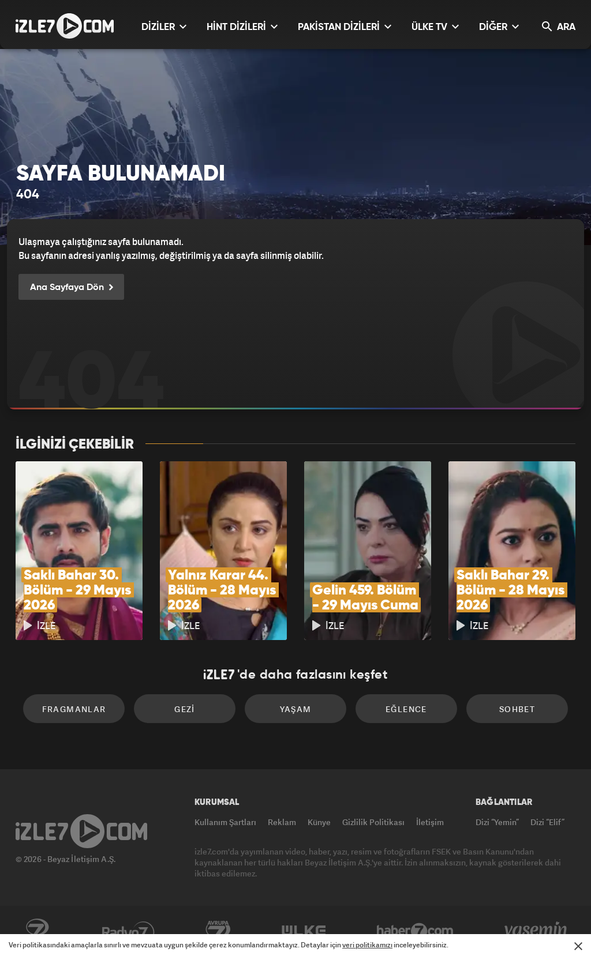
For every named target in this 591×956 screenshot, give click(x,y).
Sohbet (517, 708)
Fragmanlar (74, 708)
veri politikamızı (367, 945)
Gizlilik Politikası (373, 821)
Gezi (184, 708)
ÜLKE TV (435, 26)
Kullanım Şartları (225, 821)
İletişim (430, 821)
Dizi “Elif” (547, 821)
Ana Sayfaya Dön (71, 287)
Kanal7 (37, 931)
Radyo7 (128, 931)
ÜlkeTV (304, 931)
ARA (558, 26)
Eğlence (406, 708)
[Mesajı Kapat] (578, 946)
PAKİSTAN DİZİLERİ (344, 26)
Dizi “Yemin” (497, 821)
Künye (319, 821)
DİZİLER (163, 26)
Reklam (282, 821)
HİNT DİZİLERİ (242, 26)
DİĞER (499, 26)
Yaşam (296, 708)
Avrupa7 (218, 931)
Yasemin (536, 931)
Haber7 (415, 931)
